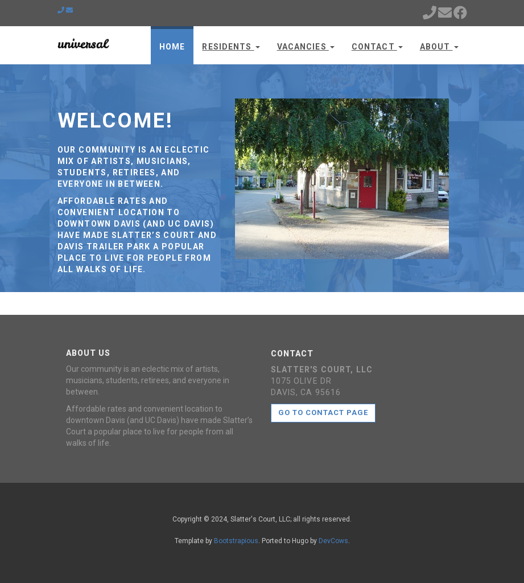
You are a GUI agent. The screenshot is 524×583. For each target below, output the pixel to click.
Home (172, 46)
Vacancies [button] (306, 46)
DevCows (333, 541)
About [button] (439, 46)
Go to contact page (323, 412)
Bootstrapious (236, 541)
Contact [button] (377, 46)
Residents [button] (230, 46)
